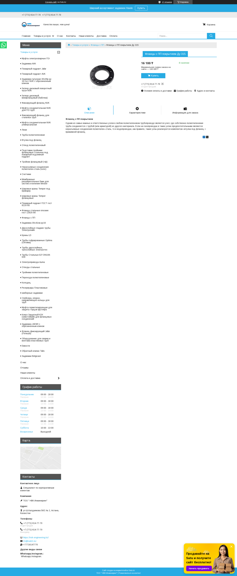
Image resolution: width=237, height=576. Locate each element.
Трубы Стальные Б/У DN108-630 (36, 256)
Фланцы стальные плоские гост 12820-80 (35, 211)
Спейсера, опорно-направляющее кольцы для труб (35, 300)
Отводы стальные (31, 267)
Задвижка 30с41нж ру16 (34, 223)
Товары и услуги (42, 36)
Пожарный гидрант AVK (33, 74)
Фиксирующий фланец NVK (35, 103)
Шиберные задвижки (32, 293)
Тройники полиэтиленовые (35, 272)
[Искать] (211, 36)
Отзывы (24, 367)
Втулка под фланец (32, 140)
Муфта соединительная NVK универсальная (36, 123)
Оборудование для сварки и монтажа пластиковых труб (36, 339)
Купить (141, 8)
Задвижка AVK (29, 63)
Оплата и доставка (30, 378)
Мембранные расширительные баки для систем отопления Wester (35, 181)
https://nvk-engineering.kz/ (36, 537)
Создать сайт (51, 2)
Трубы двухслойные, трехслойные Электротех (34, 248)
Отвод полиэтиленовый (33, 145)
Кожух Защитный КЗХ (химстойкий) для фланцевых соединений (37, 316)
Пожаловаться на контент (130, 573)
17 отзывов (167, 2)
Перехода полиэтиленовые (35, 277)
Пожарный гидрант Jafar (34, 69)
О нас (60, 36)
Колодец (26, 282)
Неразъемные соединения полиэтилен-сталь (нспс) (35, 168)
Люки (24, 130)
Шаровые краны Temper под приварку (36, 189)
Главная (26, 36)
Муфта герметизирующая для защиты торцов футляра (37, 308)
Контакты (71, 36)
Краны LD (26, 235)
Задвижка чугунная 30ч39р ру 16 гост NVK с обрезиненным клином (36, 81)
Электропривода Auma (33, 262)
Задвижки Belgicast (31, 356)
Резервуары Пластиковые (34, 288)
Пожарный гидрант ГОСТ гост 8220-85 (37, 204)
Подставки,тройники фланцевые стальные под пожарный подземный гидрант (35, 153)
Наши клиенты (86, 36)
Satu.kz (132, 570)
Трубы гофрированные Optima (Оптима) (37, 241)
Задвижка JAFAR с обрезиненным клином (33, 325)
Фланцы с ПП (97, 45)
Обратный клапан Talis (33, 351)
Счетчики (26, 174)
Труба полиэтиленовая (33, 135)
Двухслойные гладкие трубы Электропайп (36, 229)
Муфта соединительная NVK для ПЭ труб (36, 109)
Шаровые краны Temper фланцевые (34, 197)
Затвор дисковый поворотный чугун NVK (37, 89)
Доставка (101, 36)
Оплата (113, 36)
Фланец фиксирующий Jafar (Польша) (36, 332)
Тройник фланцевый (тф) (34, 162)
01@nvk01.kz (29, 541)
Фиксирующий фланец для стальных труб (35, 116)
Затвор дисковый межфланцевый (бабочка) (35, 96)
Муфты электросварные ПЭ (36, 58)
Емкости (26, 346)
